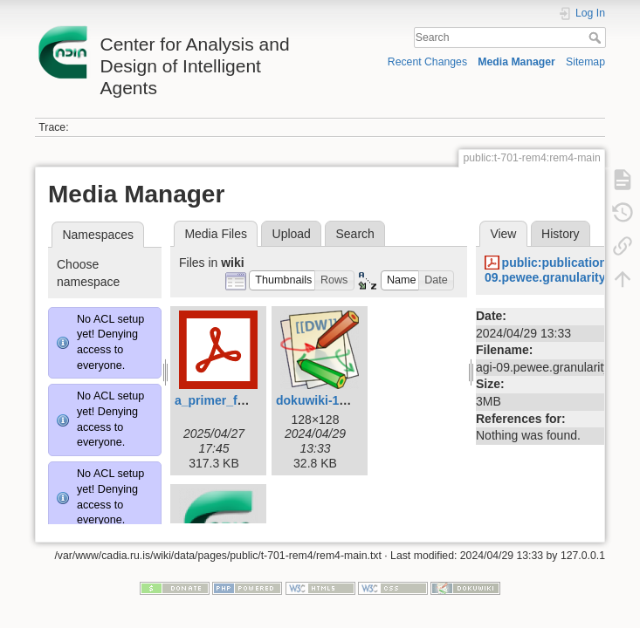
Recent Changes (427, 62)
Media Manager (516, 62)
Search (596, 37)
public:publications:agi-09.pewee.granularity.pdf (562, 270)
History (560, 234)
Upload (291, 234)
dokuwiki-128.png (327, 400)
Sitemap (585, 62)
